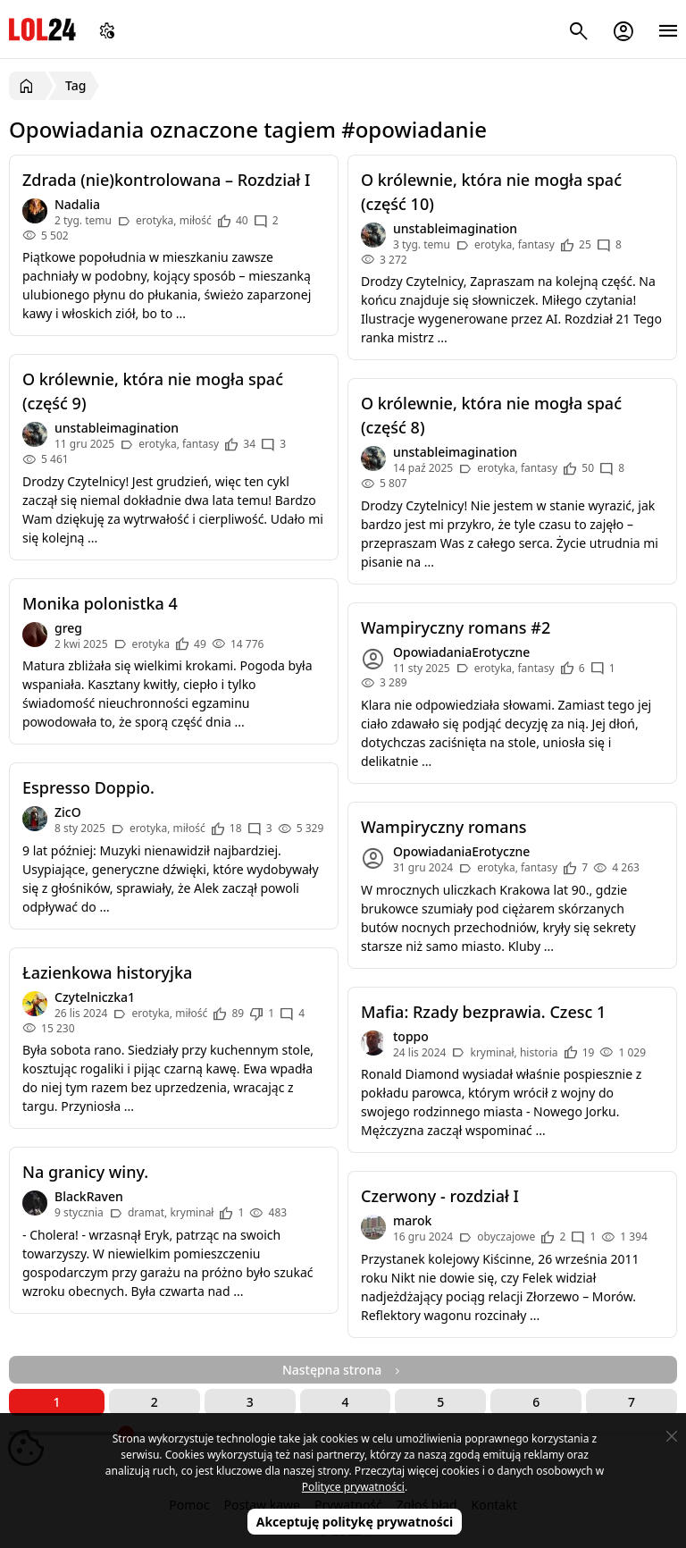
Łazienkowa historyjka (107, 972)
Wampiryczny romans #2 (455, 627)
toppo (411, 1036)
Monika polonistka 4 (100, 603)
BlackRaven (88, 1196)
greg (68, 627)
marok (412, 1220)
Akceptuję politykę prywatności (355, 1521)
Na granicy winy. (85, 1171)
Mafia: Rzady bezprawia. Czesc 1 (483, 1011)
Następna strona (343, 1369)
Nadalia (77, 204)
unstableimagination (455, 228)
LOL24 (42, 29)
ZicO (67, 811)
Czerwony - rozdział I (440, 1196)
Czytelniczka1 (94, 997)
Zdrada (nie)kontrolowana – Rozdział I (166, 179)
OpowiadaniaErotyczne (461, 652)
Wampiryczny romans (444, 826)
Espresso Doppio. (88, 787)
